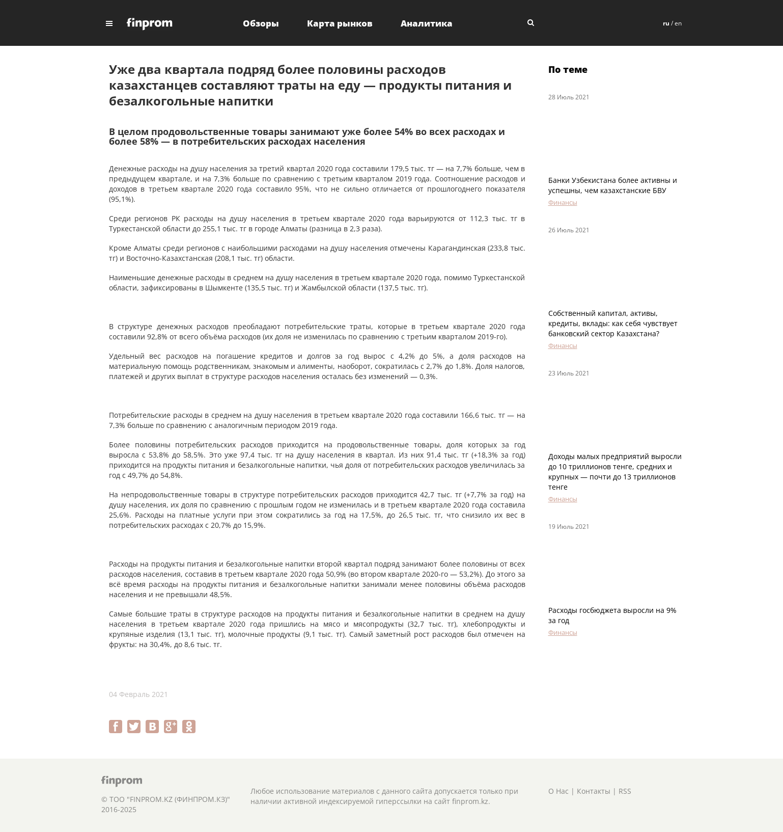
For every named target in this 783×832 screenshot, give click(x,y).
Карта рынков (340, 23)
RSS (625, 791)
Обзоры (261, 23)
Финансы (562, 202)
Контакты (593, 791)
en (678, 23)
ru (666, 23)
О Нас (558, 791)
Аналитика (427, 23)
